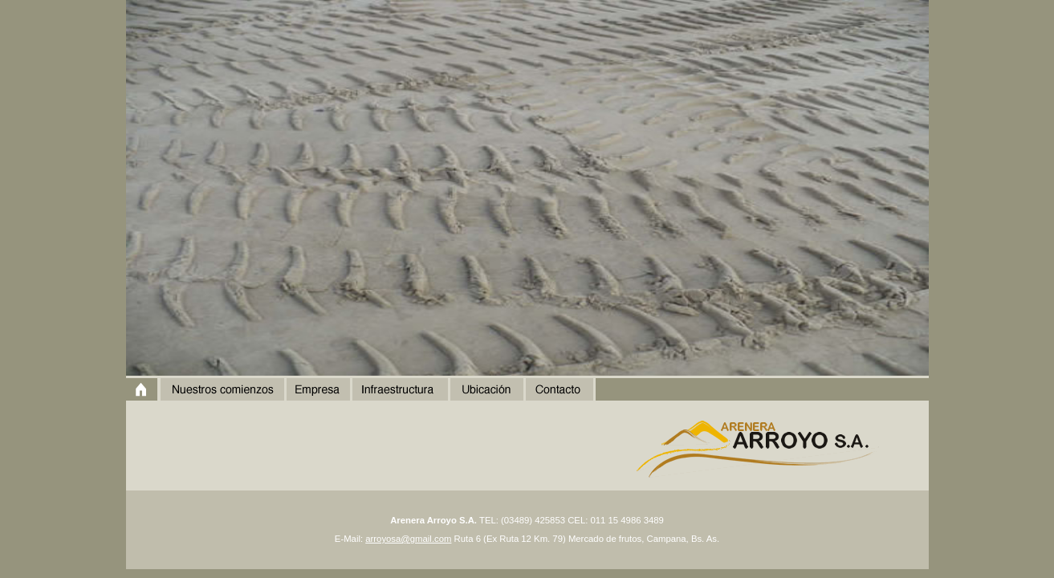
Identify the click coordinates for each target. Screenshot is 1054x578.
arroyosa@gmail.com (408, 538)
